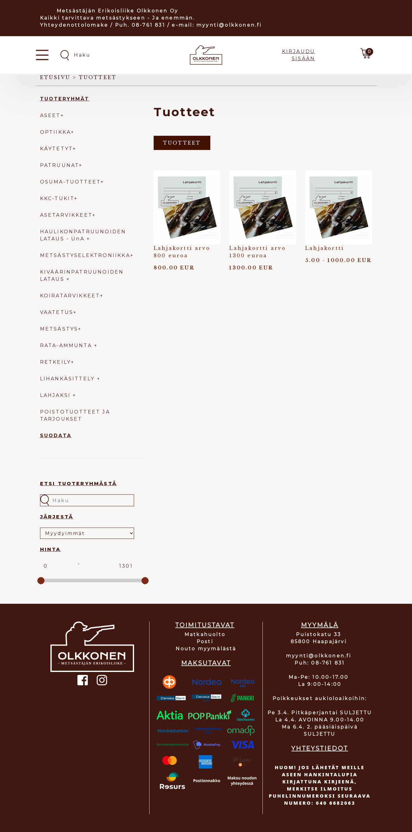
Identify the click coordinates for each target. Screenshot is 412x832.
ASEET (50, 115)
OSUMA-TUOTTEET (70, 182)
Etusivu (55, 77)
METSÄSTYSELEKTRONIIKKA (85, 255)
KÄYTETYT (56, 148)
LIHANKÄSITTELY (68, 378)
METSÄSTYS (59, 329)
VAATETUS (57, 312)
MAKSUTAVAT (206, 663)
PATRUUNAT (59, 165)
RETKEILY (55, 362)
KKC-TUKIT (57, 198)
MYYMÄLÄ (319, 625)
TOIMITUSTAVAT (205, 625)
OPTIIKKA (55, 132)
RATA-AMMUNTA (67, 345)
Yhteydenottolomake (74, 25)
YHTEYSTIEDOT (319, 748)
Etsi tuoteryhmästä (78, 483)
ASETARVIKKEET (66, 215)
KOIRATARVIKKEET (70, 295)
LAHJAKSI (56, 395)
